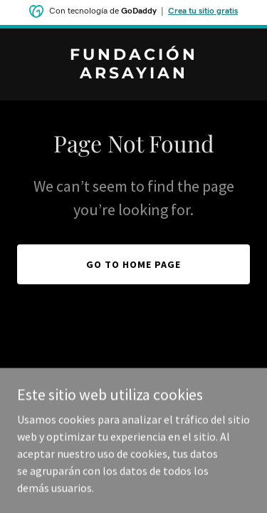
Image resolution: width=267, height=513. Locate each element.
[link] (133, 74)
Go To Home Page (133, 264)
